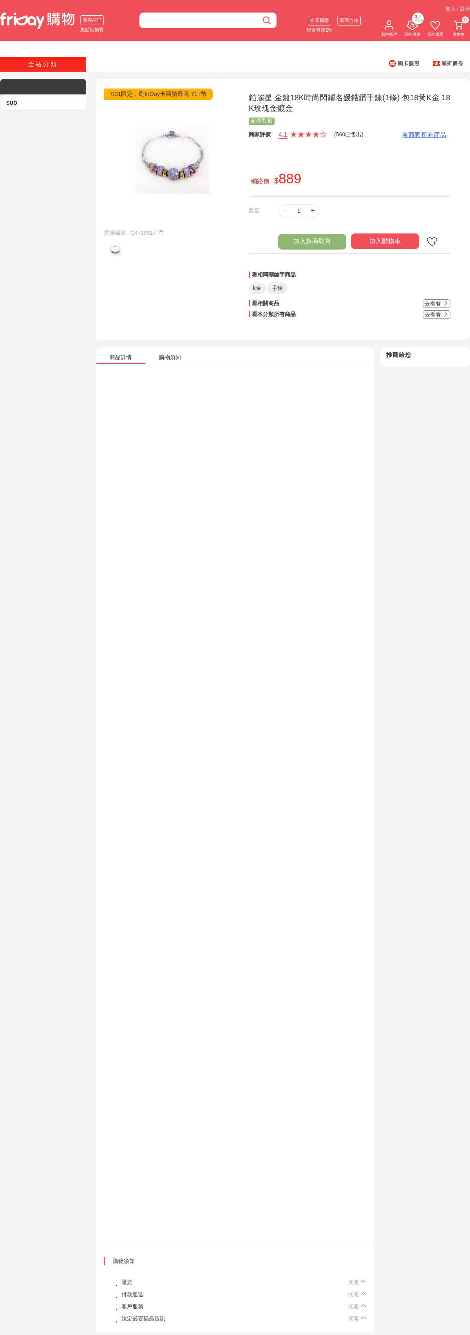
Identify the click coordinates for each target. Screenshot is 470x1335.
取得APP (92, 20)
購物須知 (124, 1261)
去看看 (437, 303)
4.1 (282, 134)
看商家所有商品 (424, 134)
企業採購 (319, 20)
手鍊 (277, 288)
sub (11, 102)
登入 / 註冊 (457, 9)
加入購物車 (385, 241)
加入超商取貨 (312, 241)
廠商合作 (349, 20)
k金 (257, 288)
